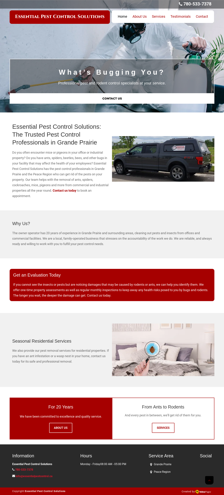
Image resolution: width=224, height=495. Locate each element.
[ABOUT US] (60, 428)
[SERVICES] (163, 428)
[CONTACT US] (112, 98)
